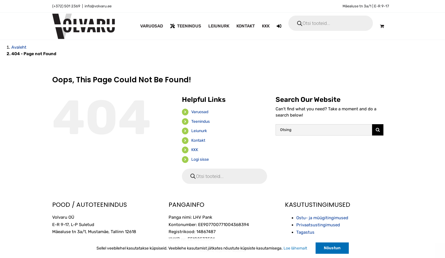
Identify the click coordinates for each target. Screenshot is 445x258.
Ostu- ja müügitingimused (322, 217)
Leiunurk (199, 130)
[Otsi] (377, 130)
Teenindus (200, 121)
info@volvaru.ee (98, 6)
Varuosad (199, 111)
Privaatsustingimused (318, 224)
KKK (194, 149)
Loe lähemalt (295, 248)
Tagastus (305, 232)
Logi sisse (200, 159)
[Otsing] (324, 130)
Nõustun (332, 248)
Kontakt (198, 140)
